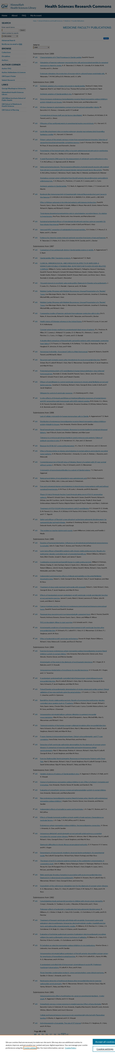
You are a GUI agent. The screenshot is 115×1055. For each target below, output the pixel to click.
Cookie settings (30, 1048)
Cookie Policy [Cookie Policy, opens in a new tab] (70, 1048)
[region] (57, 1045)
